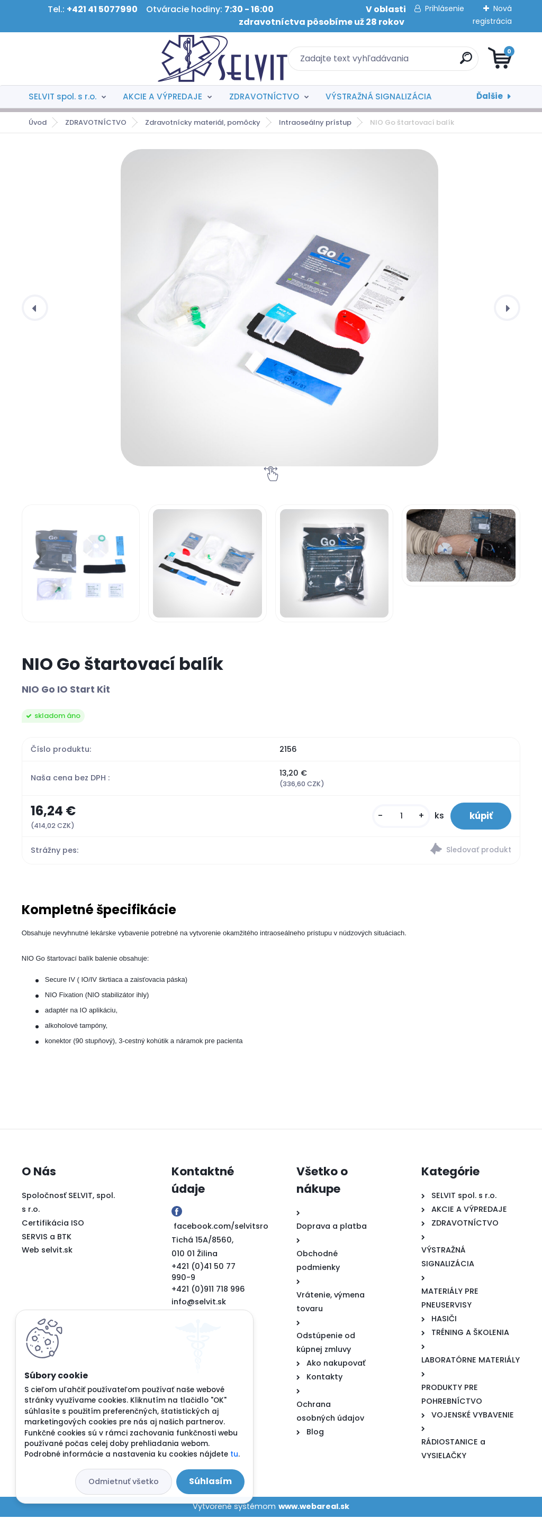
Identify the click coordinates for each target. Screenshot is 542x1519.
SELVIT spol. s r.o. (62, 96)
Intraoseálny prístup (315, 122)
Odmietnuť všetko (123, 1481)
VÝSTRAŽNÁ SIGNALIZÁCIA (379, 96)
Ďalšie (489, 96)
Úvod (38, 122)
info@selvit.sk (198, 1304)
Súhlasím (210, 1481)
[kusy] (395, 817)
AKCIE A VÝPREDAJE (162, 96)
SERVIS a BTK (46, 1238)
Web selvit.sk (47, 1252)
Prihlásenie (444, 8)
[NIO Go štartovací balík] (279, 307)
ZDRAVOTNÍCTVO (264, 96)
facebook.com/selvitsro (221, 1228)
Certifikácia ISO (53, 1225)
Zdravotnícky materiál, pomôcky (202, 122)
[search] (398, 62)
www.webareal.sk (313, 1508)
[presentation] (35, 307)
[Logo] (86, 58)
